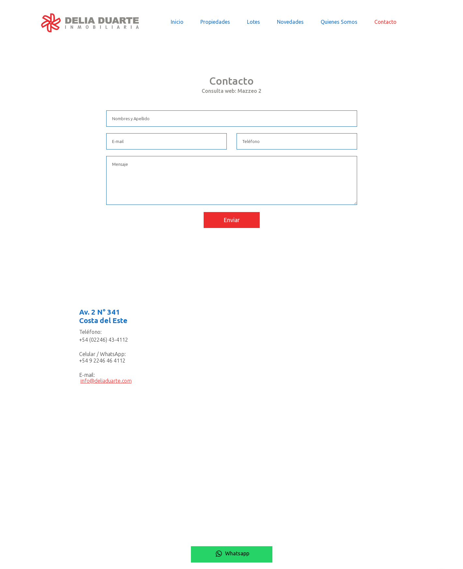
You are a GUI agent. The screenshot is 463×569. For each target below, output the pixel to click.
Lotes (253, 22)
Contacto (385, 22)
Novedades (290, 22)
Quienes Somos (339, 22)
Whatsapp (231, 553)
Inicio (177, 22)
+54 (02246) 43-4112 (103, 340)
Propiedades (215, 22)
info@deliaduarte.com (106, 381)
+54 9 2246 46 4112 (102, 360)
